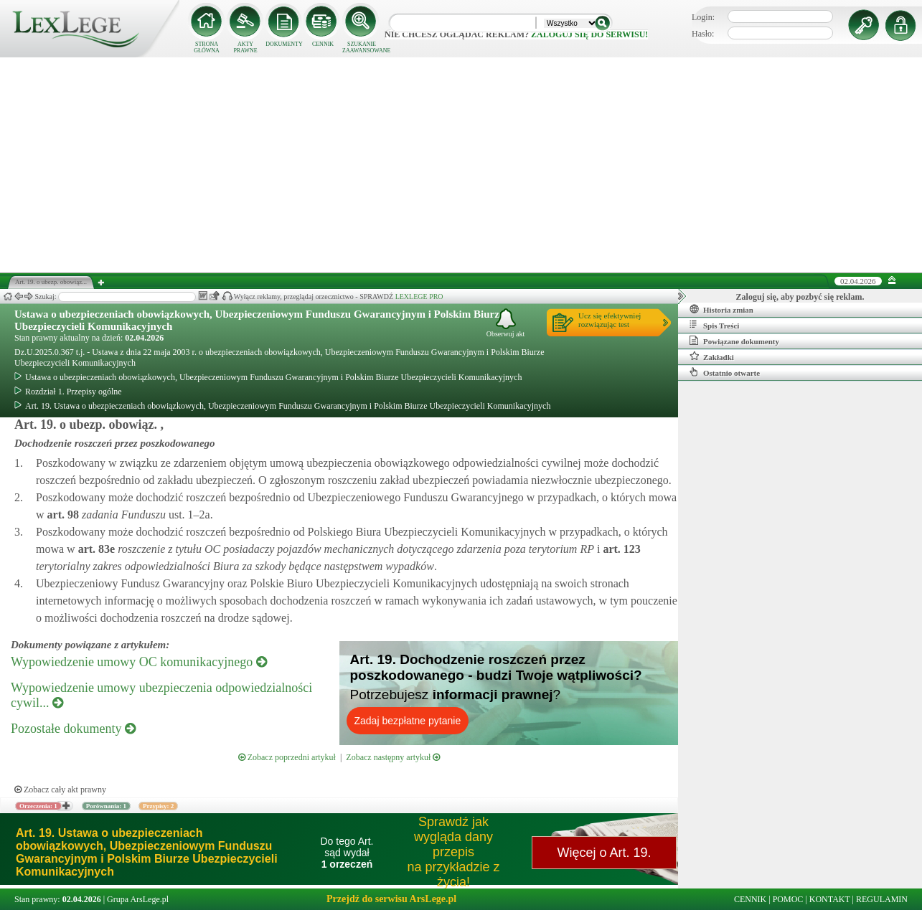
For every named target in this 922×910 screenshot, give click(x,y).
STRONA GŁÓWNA (207, 47)
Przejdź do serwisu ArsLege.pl (391, 899)
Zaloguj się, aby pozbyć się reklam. (800, 297)
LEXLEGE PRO (419, 296)
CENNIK (323, 44)
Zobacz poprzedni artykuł (287, 757)
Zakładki (712, 356)
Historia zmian (721, 309)
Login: (703, 17)
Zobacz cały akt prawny (60, 790)
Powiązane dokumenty (734, 341)
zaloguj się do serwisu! (589, 34)
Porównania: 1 (106, 806)
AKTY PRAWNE (245, 47)
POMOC (788, 899)
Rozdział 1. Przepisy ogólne (68, 392)
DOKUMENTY (284, 44)
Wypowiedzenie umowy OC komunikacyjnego (139, 662)
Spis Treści (714, 325)
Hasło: (703, 34)
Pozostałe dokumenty (73, 728)
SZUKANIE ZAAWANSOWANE (361, 47)
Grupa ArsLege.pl (138, 899)
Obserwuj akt (505, 323)
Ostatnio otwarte (725, 372)
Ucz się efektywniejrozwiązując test (609, 319)
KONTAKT (829, 899)
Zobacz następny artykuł (393, 757)
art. (61, 514)
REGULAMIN (882, 899)
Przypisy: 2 (158, 806)
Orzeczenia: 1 (38, 806)
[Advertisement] (461, 165)
